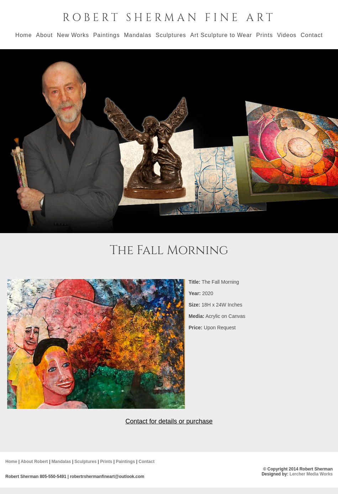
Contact (312, 35)
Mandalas (137, 35)
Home (23, 35)
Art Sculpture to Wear (221, 35)
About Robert (34, 461)
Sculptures (170, 35)
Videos (287, 35)
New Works (73, 35)
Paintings (106, 35)
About (44, 35)
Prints (264, 35)
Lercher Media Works (311, 474)
